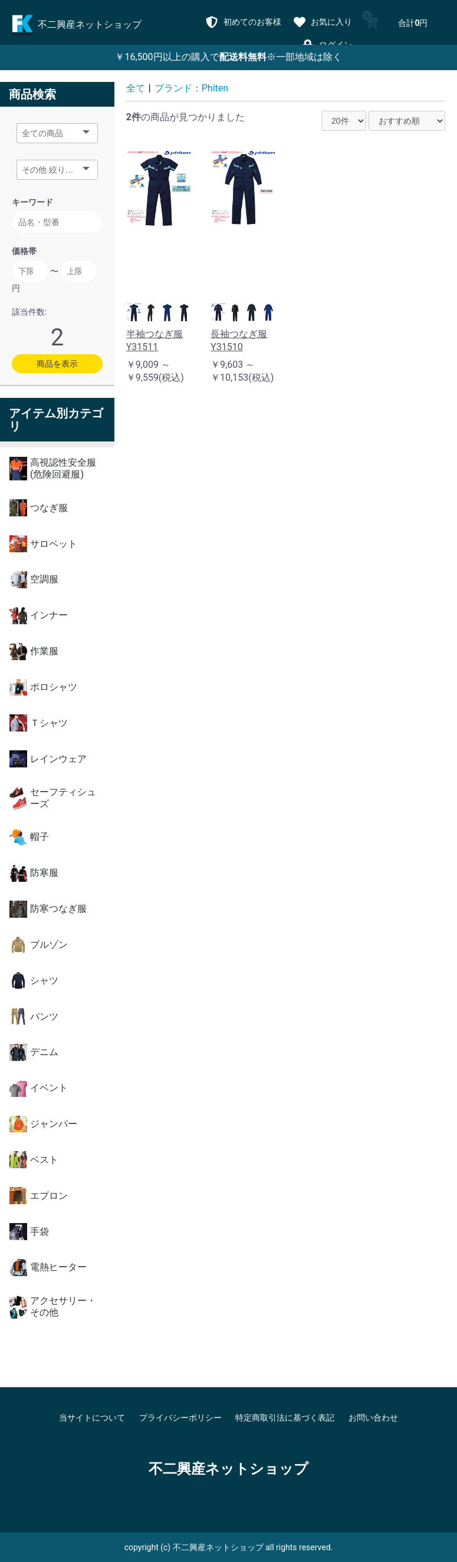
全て (135, 88)
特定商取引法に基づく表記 (284, 1417)
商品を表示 (57, 363)
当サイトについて (92, 1417)
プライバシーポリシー (180, 1417)
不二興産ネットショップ (228, 1469)
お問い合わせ (373, 1417)
